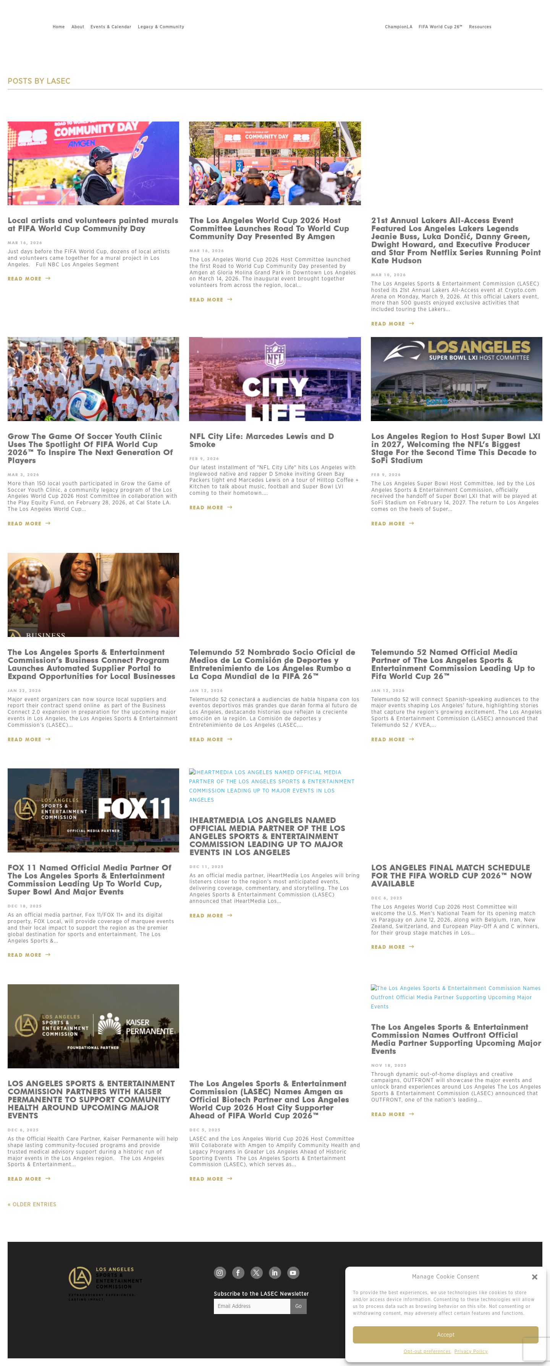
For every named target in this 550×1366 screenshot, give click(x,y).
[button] (535, 1277)
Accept (446, 1335)
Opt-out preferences (427, 1351)
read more (25, 279)
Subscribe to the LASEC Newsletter (261, 1294)
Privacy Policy (471, 1351)
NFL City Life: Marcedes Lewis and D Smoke (261, 440)
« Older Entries (32, 1204)
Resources (510, 27)
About (47, 27)
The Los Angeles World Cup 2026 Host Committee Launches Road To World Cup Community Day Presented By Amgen (269, 228)
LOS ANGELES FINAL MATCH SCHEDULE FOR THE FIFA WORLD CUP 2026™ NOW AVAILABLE (451, 810)
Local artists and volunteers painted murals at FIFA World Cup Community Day (93, 224)
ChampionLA (428, 27)
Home (29, 27)
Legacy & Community (131, 27)
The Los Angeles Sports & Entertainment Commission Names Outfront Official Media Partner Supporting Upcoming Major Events (456, 1039)
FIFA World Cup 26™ (470, 27)
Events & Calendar (81, 27)
